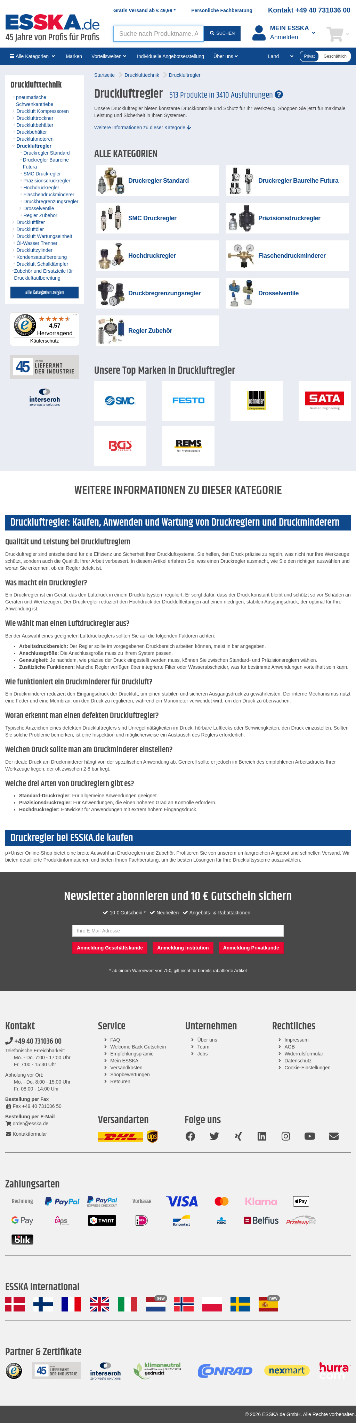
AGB (289, 1047)
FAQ (115, 1040)
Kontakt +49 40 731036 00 (309, 10)
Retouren (120, 1081)
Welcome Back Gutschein (138, 1047)
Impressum (296, 1040)
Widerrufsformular (303, 1053)
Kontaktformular (26, 1134)
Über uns (207, 1040)
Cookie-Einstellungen (307, 1067)
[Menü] (75, 316)
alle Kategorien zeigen (44, 292)
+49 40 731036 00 (33, 1041)
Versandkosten (126, 1067)
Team (203, 1047)
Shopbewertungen (130, 1074)
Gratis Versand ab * (144, 10)
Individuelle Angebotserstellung (170, 56)
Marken (74, 56)
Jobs (202, 1053)
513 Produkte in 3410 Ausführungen (226, 95)
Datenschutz (298, 1060)
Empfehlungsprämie (132, 1053)
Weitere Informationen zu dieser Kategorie (142, 127)
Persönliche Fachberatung (221, 10)
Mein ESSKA (124, 1060)
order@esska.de (26, 1123)
